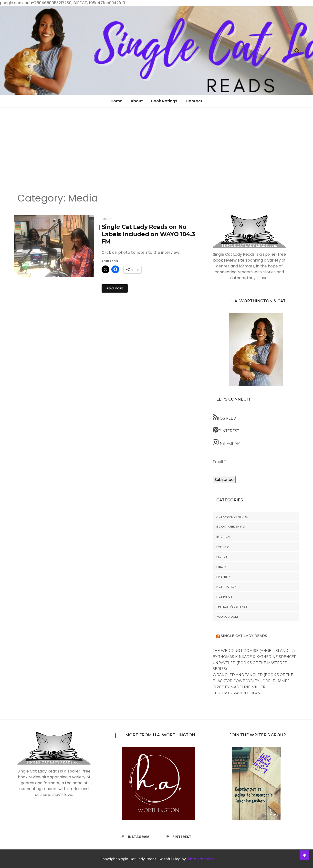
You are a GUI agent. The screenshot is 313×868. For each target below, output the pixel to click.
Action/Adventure (232, 517)
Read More (114, 288)
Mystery (223, 576)
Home (116, 101)
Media (107, 219)
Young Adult (227, 616)
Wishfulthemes (200, 859)
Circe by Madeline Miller (239, 687)
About (137, 101)
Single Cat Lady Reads (244, 636)
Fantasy (223, 546)
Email (219, 462)
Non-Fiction (226, 586)
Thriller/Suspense (231, 606)
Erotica (223, 536)
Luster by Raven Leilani (237, 693)
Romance (224, 596)
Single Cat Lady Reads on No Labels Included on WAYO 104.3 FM (149, 234)
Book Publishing (230, 526)
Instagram (226, 442)
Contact (194, 101)
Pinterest (226, 429)
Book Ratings (164, 101)
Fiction (222, 556)
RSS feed (224, 417)
